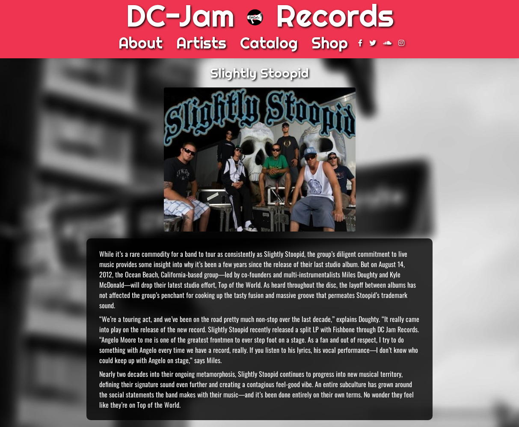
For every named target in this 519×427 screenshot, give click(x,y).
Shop (329, 42)
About (141, 42)
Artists (201, 42)
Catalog (269, 42)
